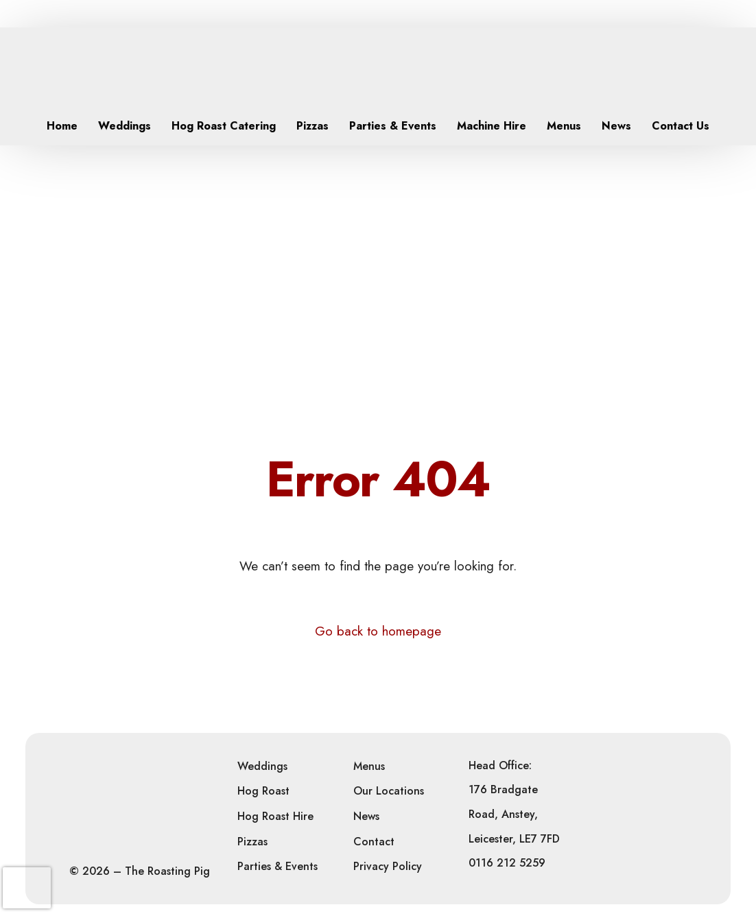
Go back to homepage (378, 631)
